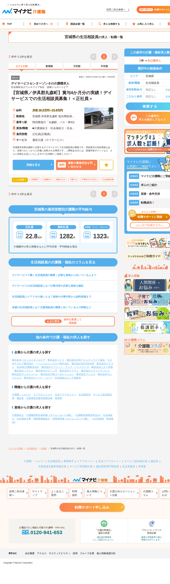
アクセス (42, 553)
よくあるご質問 (57, 493)
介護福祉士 (18, 415)
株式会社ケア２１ (69, 370)
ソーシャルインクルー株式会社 (52, 363)
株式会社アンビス (85, 374)
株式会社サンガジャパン (25, 374)
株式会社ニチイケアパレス (95, 370)
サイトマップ (37, 493)
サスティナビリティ (59, 553)
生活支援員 (128, 466)
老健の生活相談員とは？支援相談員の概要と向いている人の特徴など (51, 307)
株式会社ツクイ (56, 360)
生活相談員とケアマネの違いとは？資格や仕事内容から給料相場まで (51, 296)
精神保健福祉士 (41, 418)
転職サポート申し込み (92, 507)
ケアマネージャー (42, 394)
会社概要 (30, 553)
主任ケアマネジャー (65, 394)
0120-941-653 (41, 532)
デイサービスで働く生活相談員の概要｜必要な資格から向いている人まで (54, 275)
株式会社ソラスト (23, 370)
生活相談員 (85, 394)
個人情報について (94, 493)
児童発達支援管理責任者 (39, 398)
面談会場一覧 (75, 24)
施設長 (20, 398)
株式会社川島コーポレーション (57, 374)
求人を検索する (109, 24)
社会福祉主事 (24, 418)
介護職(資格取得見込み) (88, 415)
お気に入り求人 (143, 24)
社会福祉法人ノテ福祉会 (68, 377)
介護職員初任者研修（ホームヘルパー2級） (49, 415)
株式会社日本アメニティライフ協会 (86, 360)
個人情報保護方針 (106, 553)
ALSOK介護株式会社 (28, 367)
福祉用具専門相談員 (107, 466)
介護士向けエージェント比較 (122, 493)
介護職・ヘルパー (21, 394)
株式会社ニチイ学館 (102, 367)
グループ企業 (87, 553)
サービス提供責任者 (135, 461)
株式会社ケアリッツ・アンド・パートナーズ (65, 367)
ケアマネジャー (86, 461)
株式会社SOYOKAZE (83, 363)
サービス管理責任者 (80, 466)
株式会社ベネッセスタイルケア (28, 360)
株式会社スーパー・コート (38, 377)
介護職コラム (148, 493)
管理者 (58, 398)
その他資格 (98, 418)
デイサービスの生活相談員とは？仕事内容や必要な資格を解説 (47, 285)
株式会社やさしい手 (46, 370)
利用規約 (74, 493)
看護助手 (69, 461)
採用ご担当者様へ (17, 493)
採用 (75, 553)
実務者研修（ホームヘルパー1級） (71, 418)
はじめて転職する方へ (150, 225)
